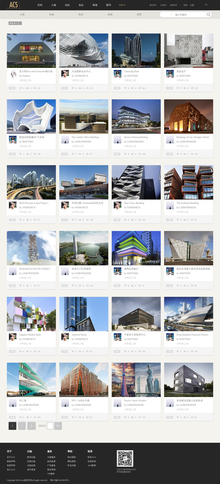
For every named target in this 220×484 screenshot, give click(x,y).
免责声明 (11, 465)
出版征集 (31, 465)
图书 (108, 5)
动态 (67, 5)
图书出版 (31, 457)
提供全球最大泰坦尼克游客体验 (193, 269)
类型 (139, 14)
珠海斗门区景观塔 (81, 269)
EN (206, 5)
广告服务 (51, 465)
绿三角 (22, 400)
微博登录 (173, 5)
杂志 (81, 5)
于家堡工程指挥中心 (135, 334)
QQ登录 (163, 5)
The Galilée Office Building (85, 137)
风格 (51, 14)
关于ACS (11, 457)
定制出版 (31, 461)
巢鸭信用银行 (131, 269)
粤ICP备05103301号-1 (60, 480)
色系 (80, 14)
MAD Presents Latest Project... (34, 203)
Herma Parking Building (136, 137)
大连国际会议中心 (81, 71)
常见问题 (72, 465)
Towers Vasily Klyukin (135, 400)
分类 (22, 14)
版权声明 (11, 461)
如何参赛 (51, 461)
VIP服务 (51, 473)
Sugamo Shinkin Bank (30, 334)
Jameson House (79, 334)
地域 (110, 14)
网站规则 (72, 461)
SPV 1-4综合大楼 (81, 400)
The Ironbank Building (188, 203)
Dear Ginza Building (134, 203)
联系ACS (92, 457)
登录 (185, 5)
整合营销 (51, 469)
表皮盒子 (181, 71)
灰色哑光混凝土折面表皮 (190, 400)
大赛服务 (51, 457)
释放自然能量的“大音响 (31, 137)
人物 (53, 5)
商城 (94, 5)
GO (58, 426)
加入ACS (11, 469)
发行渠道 (31, 469)
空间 (39, 5)
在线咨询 (92, 461)
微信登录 (153, 5)
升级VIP (122, 5)
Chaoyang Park (131, 71)
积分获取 (72, 457)
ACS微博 (92, 465)
